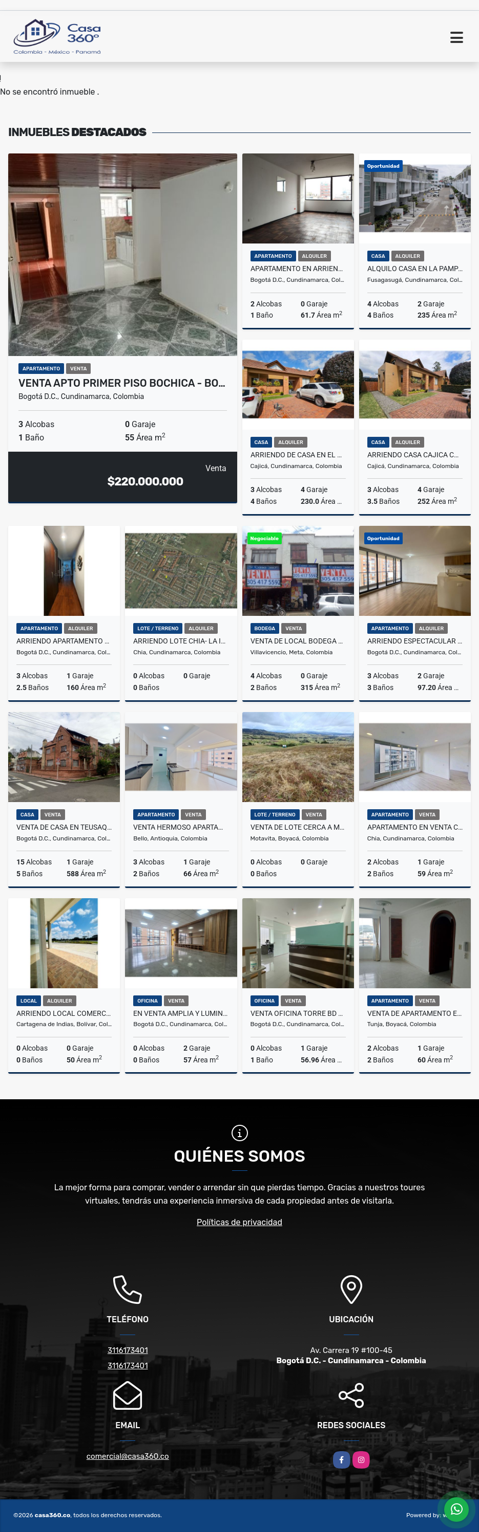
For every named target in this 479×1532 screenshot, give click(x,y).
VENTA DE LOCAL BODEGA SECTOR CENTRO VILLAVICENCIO (298, 641)
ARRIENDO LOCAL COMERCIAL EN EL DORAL (64, 1013)
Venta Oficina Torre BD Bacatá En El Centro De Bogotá (298, 1013)
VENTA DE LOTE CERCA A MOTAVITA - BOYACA (298, 827)
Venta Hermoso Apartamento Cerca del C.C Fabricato (180, 827)
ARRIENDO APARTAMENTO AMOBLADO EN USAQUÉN (64, 641)
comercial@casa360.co (128, 1456)
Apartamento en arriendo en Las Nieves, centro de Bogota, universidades (298, 268)
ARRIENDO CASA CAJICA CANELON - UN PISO (415, 455)
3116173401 (128, 1350)
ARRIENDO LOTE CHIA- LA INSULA (180, 641)
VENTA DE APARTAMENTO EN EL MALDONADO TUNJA (415, 1013)
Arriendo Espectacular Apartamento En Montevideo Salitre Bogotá (415, 641)
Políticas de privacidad (239, 1222)
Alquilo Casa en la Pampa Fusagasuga (415, 268)
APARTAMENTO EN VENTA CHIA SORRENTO (415, 827)
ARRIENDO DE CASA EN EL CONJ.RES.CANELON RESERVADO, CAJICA (298, 455)
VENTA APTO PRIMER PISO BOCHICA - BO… (121, 383)
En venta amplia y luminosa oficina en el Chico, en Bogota (180, 1013)
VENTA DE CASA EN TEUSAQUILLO (64, 827)
